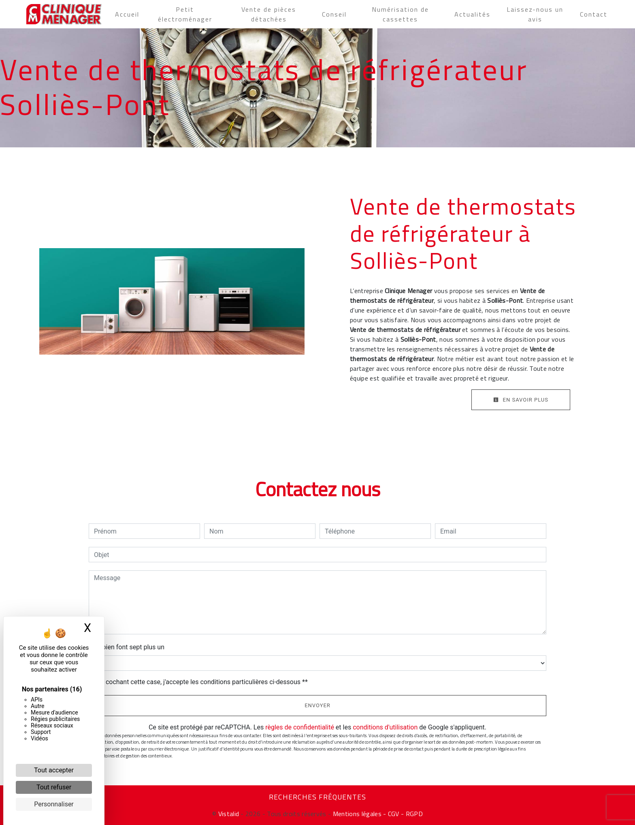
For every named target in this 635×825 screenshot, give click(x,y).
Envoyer (317, 705)
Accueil (127, 14)
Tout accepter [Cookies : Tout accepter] (54, 770)
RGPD (414, 814)
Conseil (334, 14)
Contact (593, 14)
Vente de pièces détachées (268, 14)
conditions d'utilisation (385, 727)
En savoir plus (520, 400)
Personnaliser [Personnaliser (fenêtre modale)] (54, 804)
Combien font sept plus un (126, 647)
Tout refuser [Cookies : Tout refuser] (53, 787)
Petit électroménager (185, 14)
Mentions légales (356, 814)
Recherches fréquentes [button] (317, 797)
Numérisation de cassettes (400, 14)
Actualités (472, 14)
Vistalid (228, 814)
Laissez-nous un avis (535, 14)
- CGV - (393, 814)
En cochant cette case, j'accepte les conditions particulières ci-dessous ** (202, 682)
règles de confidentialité (299, 727)
